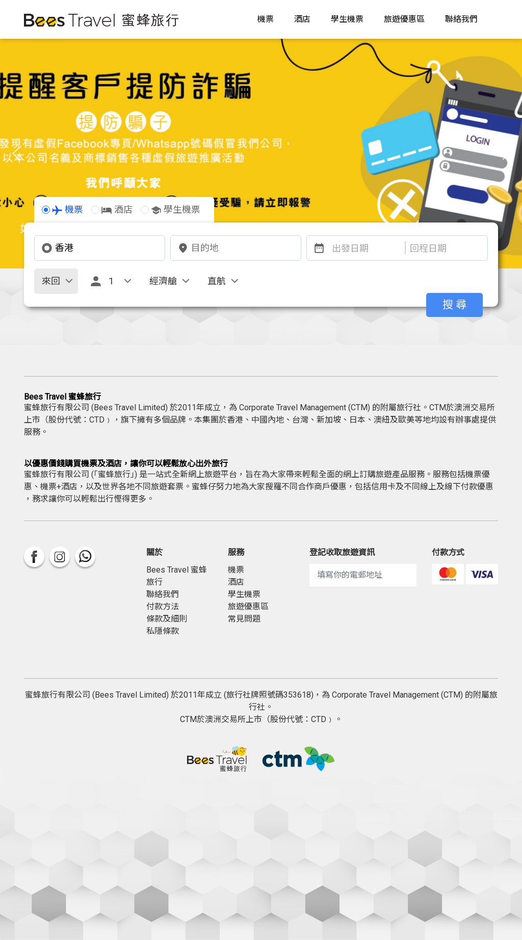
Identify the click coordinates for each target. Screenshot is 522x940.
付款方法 (162, 606)
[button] (16, 153)
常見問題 (244, 619)
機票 (265, 19)
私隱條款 (162, 631)
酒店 (302, 19)
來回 (51, 281)
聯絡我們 (461, 19)
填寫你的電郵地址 (349, 575)
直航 (216, 281)
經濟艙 (163, 281)
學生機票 (347, 19)
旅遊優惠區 (404, 19)
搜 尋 (454, 305)
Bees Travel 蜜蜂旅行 (176, 576)
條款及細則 (166, 619)
